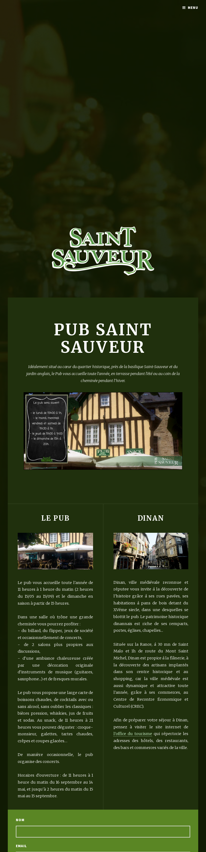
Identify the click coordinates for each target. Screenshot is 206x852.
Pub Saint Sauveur (103, 338)
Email (21, 846)
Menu (193, 7)
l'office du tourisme (132, 733)
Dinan (151, 518)
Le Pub (55, 518)
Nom (20, 820)
